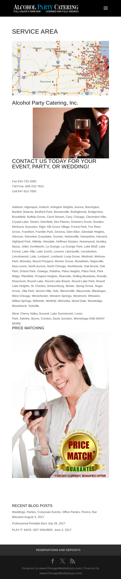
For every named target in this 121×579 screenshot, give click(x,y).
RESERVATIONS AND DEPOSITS (58, 550)
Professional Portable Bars (29, 523)
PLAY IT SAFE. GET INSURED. (32, 529)
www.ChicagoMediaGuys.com (60, 568)
